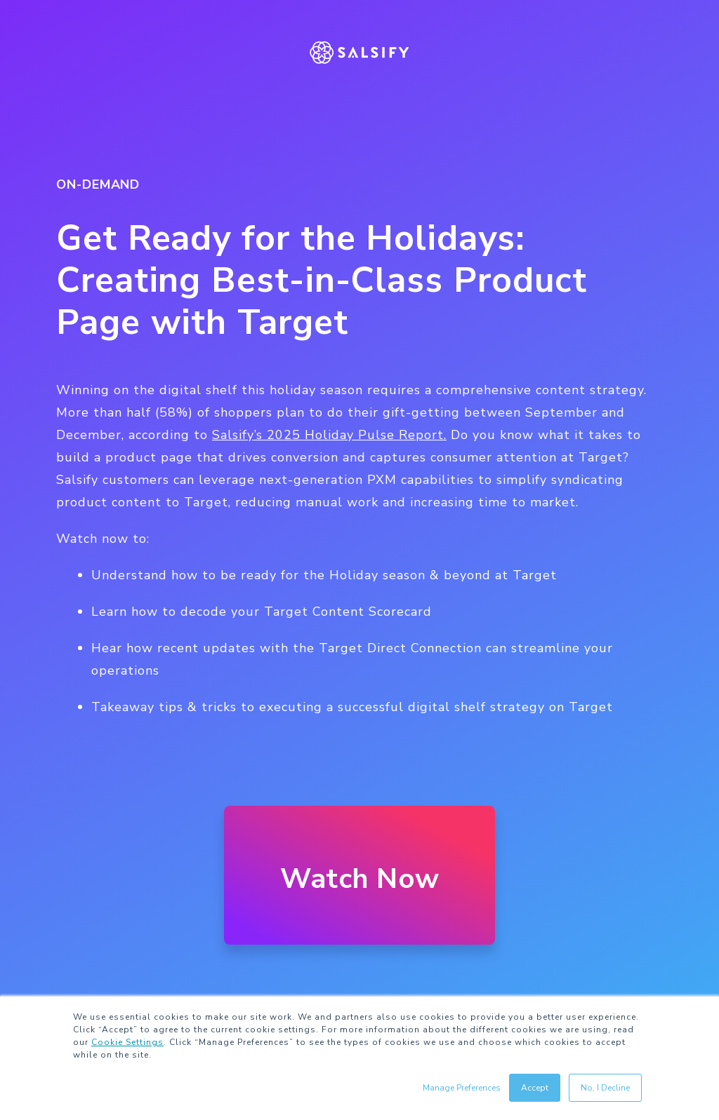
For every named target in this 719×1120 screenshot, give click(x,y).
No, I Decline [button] (605, 1087)
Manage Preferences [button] (462, 1087)
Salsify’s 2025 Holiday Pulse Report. (329, 434)
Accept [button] (534, 1087)
